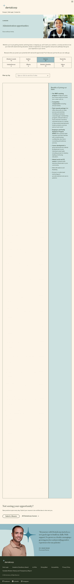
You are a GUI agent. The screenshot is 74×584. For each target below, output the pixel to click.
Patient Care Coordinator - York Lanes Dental (21, 400)
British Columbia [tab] (45, 65)
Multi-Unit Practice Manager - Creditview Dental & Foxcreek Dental (19, 296)
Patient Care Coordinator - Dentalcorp (18, 343)
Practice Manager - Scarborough (16, 193)
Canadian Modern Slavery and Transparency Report (17, 571)
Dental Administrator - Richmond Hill (18, 148)
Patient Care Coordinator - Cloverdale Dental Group (21, 208)
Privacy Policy (66, 567)
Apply (10, 95)
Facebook (7, 581)
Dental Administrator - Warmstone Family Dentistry (20, 473)
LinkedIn (16, 581)
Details (41, 89)
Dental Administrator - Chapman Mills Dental (21, 134)
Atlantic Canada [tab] (11, 60)
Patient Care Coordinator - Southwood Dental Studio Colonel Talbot (19, 223)
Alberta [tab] (28, 65)
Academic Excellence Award (20, 567)
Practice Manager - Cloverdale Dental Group (21, 429)
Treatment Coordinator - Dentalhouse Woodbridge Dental (18, 105)
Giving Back (44, 567)
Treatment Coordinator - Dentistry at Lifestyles (18, 414)
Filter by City (6, 75)
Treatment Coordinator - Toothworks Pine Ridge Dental (20, 178)
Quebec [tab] (28, 60)
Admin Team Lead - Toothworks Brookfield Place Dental (20, 357)
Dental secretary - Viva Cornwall (16, 252)
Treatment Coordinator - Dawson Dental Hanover (19, 90)
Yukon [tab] (63, 65)
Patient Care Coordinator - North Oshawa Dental (20, 444)
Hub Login (10, 12)
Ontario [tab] (45, 60)
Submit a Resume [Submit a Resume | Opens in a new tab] (11, 516)
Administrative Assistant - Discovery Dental (20, 372)
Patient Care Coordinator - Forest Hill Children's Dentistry (18, 280)
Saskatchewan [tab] (11, 65)
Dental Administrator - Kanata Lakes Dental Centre (20, 312)
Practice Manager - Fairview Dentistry (18, 120)
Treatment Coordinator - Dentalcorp (18, 266)
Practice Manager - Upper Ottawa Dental (19, 386)
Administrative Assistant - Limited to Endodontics (18, 328)
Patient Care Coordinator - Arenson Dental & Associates (21, 162)
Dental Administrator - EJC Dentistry (18, 238)
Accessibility (54, 567)
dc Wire (34, 567)
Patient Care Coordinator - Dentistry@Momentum (14, 489)
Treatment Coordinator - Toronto (17, 459)
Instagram (26, 581)
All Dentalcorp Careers (30, 516)
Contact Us (17, 12)
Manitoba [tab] (63, 60)
